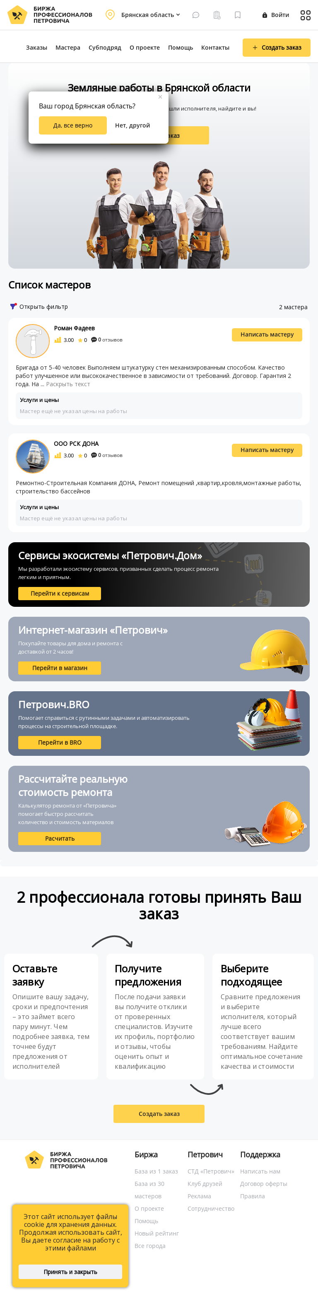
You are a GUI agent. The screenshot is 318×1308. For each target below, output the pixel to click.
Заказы (36, 47)
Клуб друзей (205, 1184)
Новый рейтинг (157, 1233)
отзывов (107, 339)
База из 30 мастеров (149, 1190)
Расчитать (60, 838)
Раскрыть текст (68, 384)
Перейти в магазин (59, 668)
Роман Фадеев (74, 328)
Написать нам (260, 1171)
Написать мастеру (267, 334)
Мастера (67, 47)
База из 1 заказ (156, 1171)
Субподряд (105, 47)
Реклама (199, 1196)
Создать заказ (159, 1114)
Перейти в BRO (60, 742)
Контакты (215, 47)
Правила (252, 1196)
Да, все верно (72, 125)
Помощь (180, 47)
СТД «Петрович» (211, 1171)
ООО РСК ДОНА (76, 443)
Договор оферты (263, 1184)
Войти (276, 15)
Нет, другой (132, 125)
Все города (150, 1246)
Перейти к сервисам (60, 593)
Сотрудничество (211, 1208)
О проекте (145, 47)
